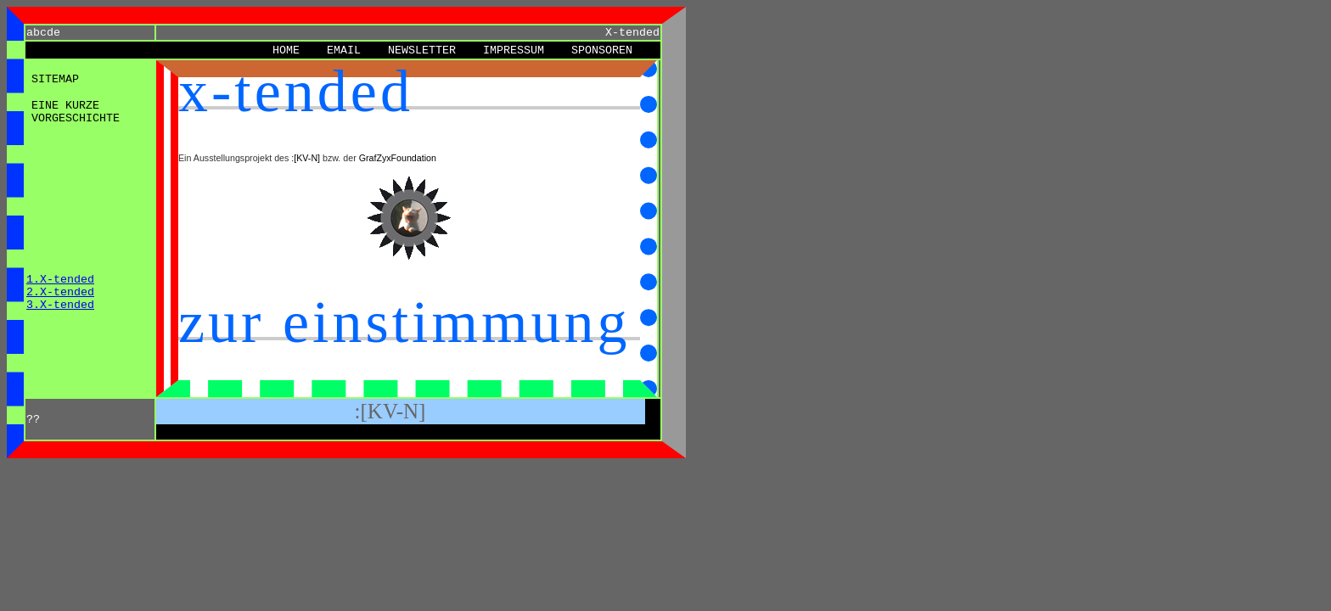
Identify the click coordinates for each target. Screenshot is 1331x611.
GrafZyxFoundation (397, 158)
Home (286, 50)
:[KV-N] (305, 158)
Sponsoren (601, 50)
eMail (344, 50)
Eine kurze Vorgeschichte (75, 112)
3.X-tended (60, 305)
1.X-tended (60, 279)
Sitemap (55, 79)
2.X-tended (60, 292)
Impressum (513, 50)
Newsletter (422, 50)
